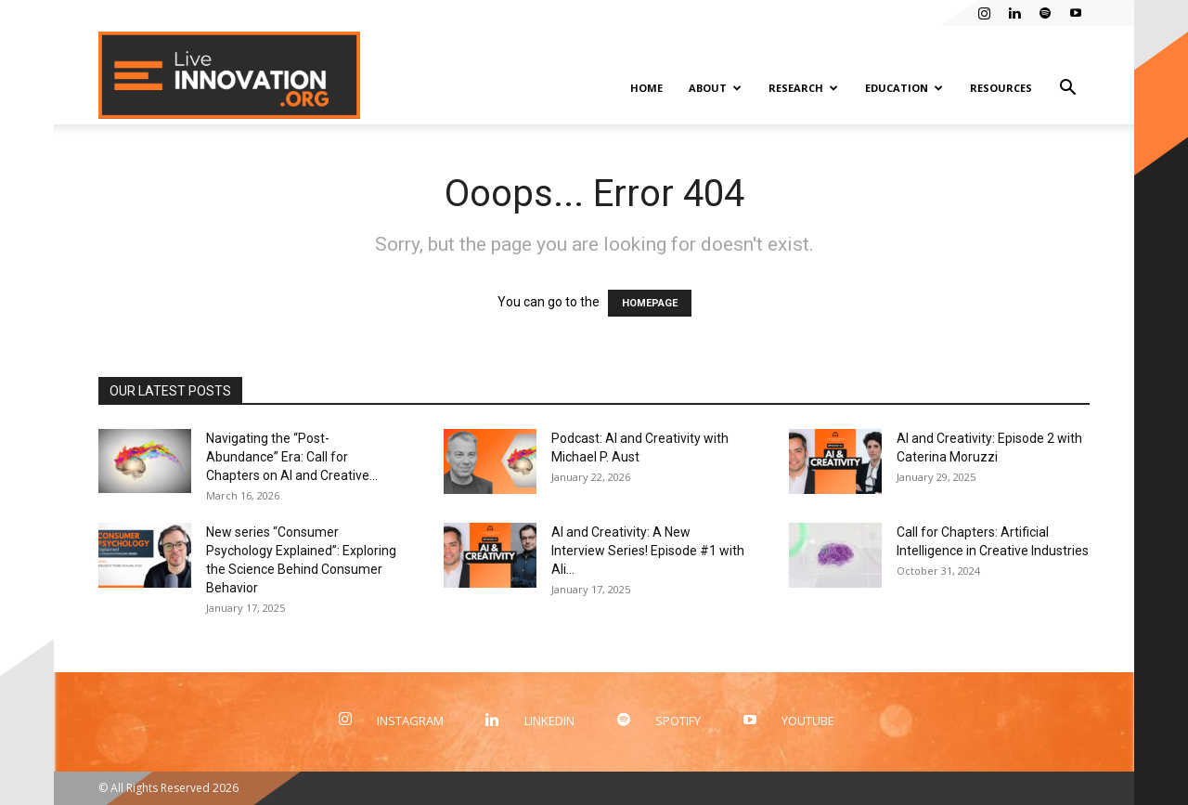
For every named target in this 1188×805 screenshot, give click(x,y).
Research (803, 88)
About (715, 88)
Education (904, 88)
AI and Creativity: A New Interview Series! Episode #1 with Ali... (647, 551)
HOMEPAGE (650, 303)
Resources (1001, 88)
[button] (1067, 89)
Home (646, 88)
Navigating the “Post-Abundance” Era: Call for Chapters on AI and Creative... (292, 457)
